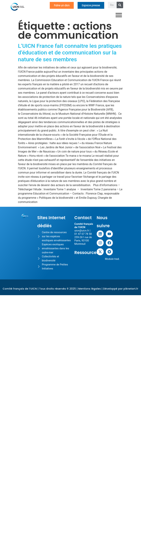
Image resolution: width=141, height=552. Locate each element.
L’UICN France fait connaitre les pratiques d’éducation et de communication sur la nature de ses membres (70, 53)
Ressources (86, 252)
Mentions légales (89, 288)
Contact (83, 218)
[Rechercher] (120, 5)
